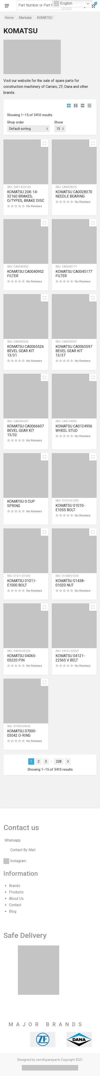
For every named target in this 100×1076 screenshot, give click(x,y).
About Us (16, 898)
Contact (15, 905)
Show (58, 122)
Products (16, 892)
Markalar (25, 18)
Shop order (15, 122)
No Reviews (34, 206)
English (63, 3)
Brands (14, 886)
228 (58, 761)
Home (9, 18)
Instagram (18, 861)
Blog (12, 911)
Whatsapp (13, 840)
